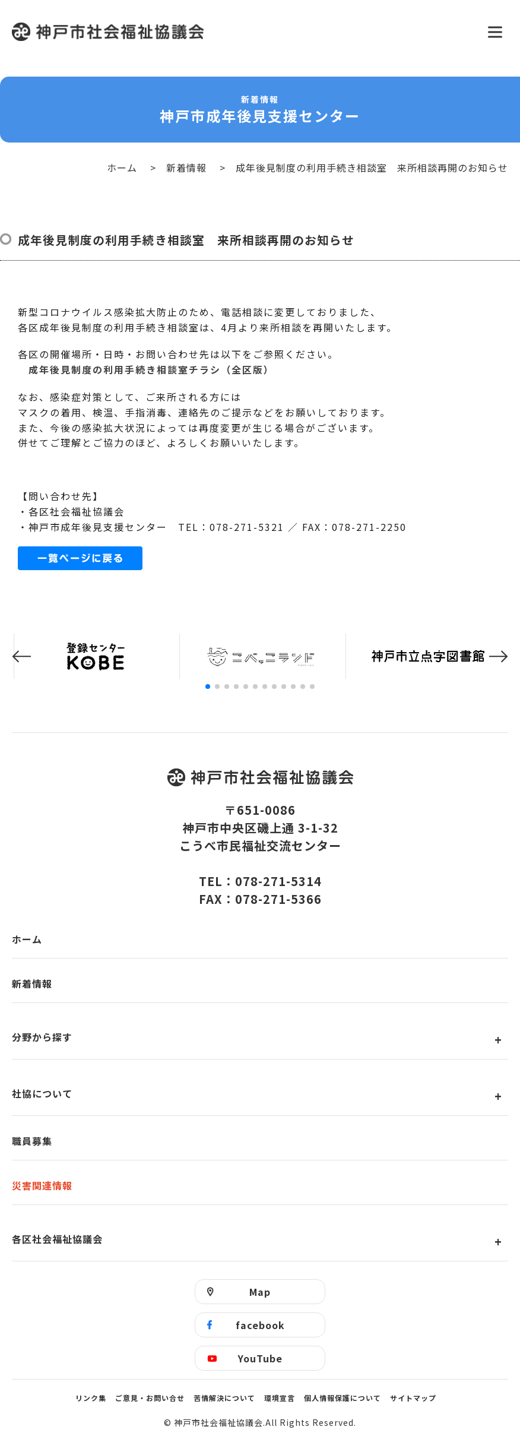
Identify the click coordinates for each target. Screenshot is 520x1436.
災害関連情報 (42, 1185)
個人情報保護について (342, 1398)
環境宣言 (279, 1398)
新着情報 (186, 167)
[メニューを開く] (495, 32)
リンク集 (90, 1398)
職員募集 (32, 1141)
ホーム (122, 167)
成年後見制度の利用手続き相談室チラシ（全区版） (151, 369)
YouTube (260, 1358)
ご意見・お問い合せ (150, 1398)
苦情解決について (224, 1398)
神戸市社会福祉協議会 (242, 32)
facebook (260, 1325)
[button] (21, 656)
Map (260, 1292)
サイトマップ (413, 1398)
